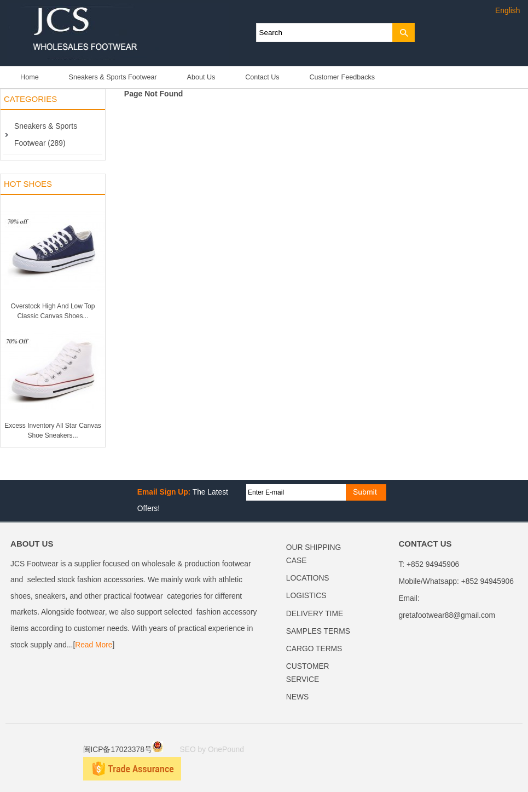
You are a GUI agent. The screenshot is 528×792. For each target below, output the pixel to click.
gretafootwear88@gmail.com (446, 615)
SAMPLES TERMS (318, 631)
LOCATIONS (307, 578)
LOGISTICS (306, 596)
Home (29, 77)
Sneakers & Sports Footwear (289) (45, 134)
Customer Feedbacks (342, 77)
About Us (201, 77)
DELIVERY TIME (314, 614)
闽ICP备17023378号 (123, 749)
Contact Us (262, 77)
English (507, 11)
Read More (93, 645)
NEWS (297, 697)
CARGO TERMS (314, 649)
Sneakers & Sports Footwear (113, 77)
